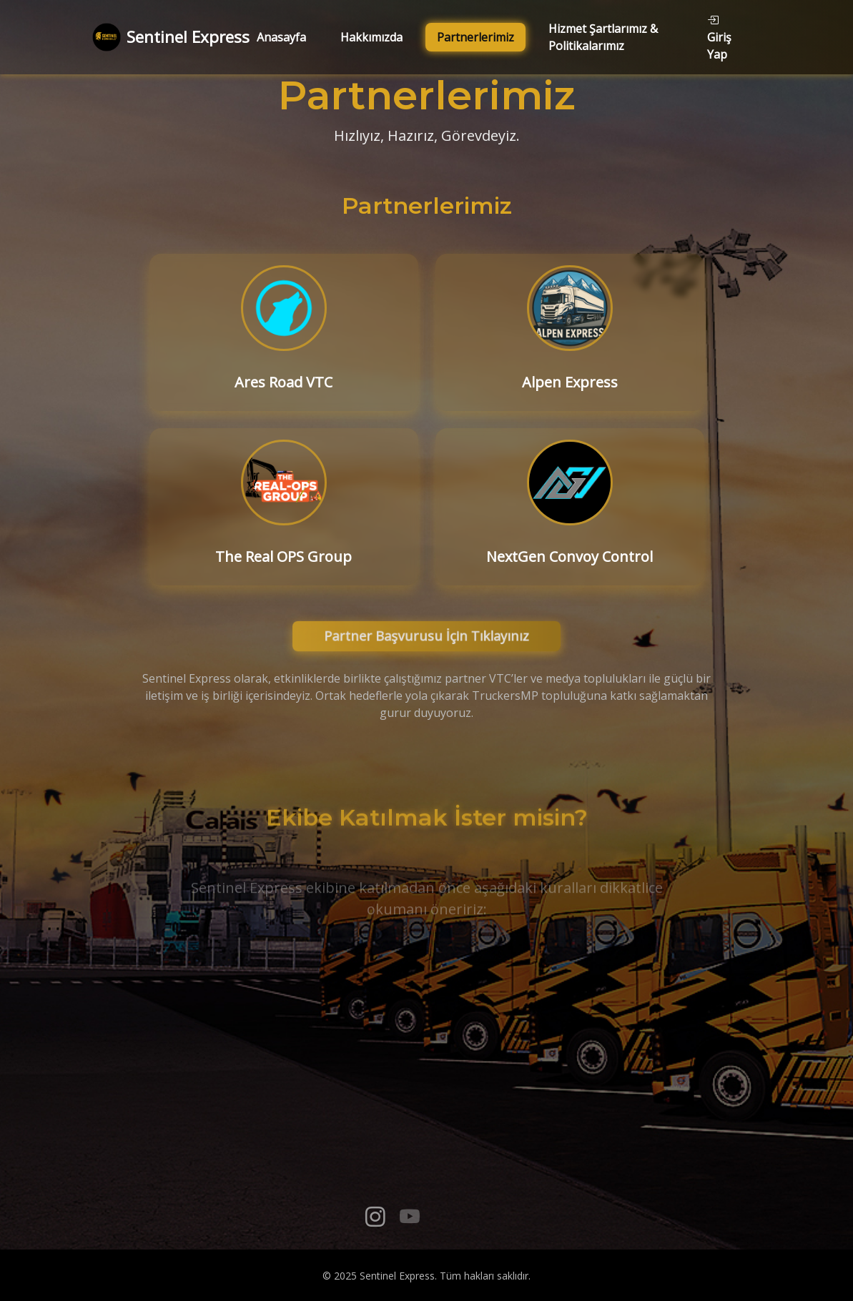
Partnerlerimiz (475, 37)
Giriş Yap (719, 37)
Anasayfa (281, 37)
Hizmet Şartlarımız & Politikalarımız (603, 37)
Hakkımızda (371, 37)
